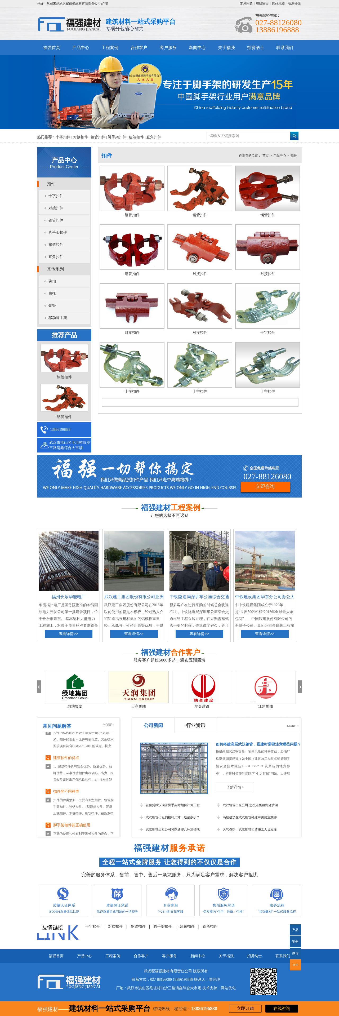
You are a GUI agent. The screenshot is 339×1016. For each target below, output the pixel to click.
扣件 (51, 183)
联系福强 (294, 3)
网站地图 (278, 3)
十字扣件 (63, 137)
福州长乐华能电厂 (69, 596)
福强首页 (51, 47)
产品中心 (80, 47)
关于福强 (226, 47)
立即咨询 (265, 486)
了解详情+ (234, 787)
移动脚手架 (57, 318)
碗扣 (52, 281)
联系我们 (284, 47)
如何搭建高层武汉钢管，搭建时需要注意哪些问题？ (258, 744)
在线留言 (262, 3)
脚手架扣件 (117, 137)
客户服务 (168, 47)
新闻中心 (197, 47)
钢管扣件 (98, 137)
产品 (295, 930)
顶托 (52, 293)
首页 (265, 155)
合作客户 (139, 47)
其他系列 (55, 269)
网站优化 (228, 988)
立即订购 (245, 1008)
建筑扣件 (136, 137)
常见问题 (246, 3)
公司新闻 (153, 725)
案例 (295, 941)
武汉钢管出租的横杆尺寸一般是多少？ (173, 817)
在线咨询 (281, 1008)
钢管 (52, 306)
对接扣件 (80, 137)
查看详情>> (68, 634)
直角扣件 (153, 137)
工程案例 (109, 47)
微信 (294, 955)
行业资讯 (195, 725)
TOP (295, 965)
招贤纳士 (255, 47)
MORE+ (108, 725)
